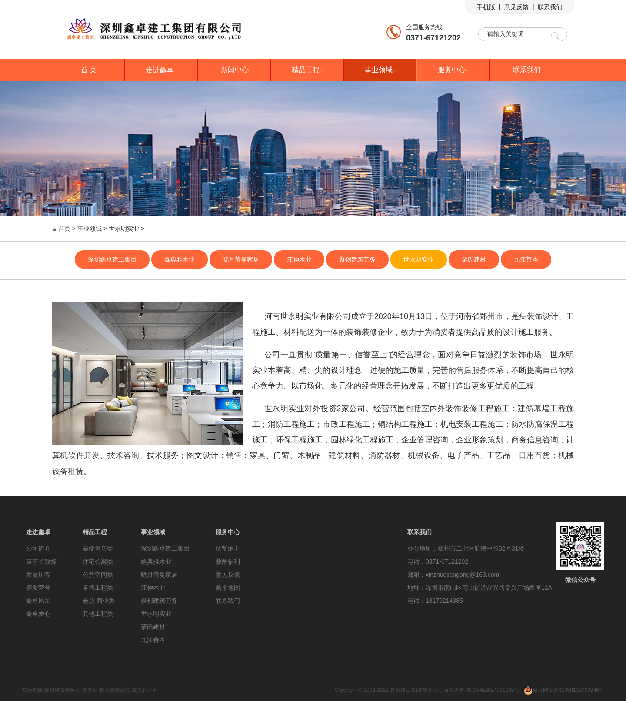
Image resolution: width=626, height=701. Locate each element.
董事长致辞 (41, 561)
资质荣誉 (38, 587)
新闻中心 (235, 69)
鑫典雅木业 (179, 259)
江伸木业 (299, 259)
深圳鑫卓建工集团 (112, 259)
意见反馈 (516, 6)
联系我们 (550, 6)
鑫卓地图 (228, 587)
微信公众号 (580, 579)
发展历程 (38, 574)
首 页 (89, 69)
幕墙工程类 (98, 587)
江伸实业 (87, 690)
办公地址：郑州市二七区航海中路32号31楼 (465, 548)
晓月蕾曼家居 (241, 259)
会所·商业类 (99, 600)
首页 (64, 228)
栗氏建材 (474, 259)
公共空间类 (98, 574)
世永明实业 (124, 228)
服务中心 (454, 69)
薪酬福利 (228, 561)
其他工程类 (98, 613)
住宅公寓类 (98, 561)
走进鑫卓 (162, 69)
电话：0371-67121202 (437, 561)
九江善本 (526, 259)
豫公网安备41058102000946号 (564, 690)
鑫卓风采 (38, 600)
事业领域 (381, 69)
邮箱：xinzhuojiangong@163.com (453, 574)
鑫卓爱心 (38, 613)
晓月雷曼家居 (114, 690)
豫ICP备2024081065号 (492, 690)
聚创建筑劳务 (357, 259)
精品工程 (308, 69)
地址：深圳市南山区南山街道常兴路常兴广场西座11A (479, 587)
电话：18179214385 (435, 600)
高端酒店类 (98, 548)
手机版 (486, 6)
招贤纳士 (228, 548)
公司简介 (38, 548)
